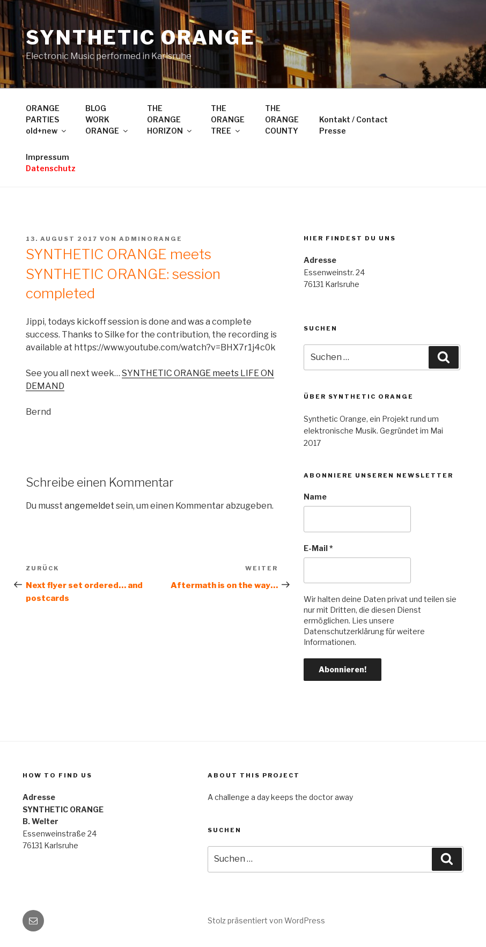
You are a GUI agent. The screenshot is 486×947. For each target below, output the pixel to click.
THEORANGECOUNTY (282, 119)
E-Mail (318, 548)
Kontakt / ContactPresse (353, 125)
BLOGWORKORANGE (107, 119)
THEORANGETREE (228, 119)
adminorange (150, 239)
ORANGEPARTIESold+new (47, 119)
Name (315, 496)
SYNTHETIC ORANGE (140, 37)
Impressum (51, 162)
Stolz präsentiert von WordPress (266, 920)
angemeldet (89, 506)
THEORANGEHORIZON (170, 119)
